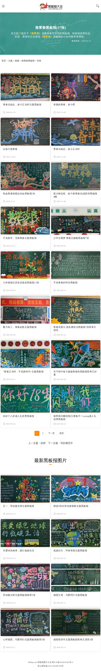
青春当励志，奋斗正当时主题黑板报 (22, 104)
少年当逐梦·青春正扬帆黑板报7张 (71, 238)
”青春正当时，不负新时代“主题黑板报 (23, 371)
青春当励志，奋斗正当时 (66, 149)
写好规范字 (66, 443)
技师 (43, 443)
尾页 (61, 433)
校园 (17, 61)
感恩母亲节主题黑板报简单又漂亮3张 (73, 639)
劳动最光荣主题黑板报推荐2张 (19, 595)
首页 (4, 61)
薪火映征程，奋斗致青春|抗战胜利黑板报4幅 (75, 195)
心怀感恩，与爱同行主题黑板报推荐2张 (24, 639)
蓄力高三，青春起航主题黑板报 (20, 327)
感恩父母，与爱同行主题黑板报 (70, 595)
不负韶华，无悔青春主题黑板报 (20, 238)
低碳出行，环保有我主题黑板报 (70, 550)
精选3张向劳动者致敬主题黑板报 (70, 506)
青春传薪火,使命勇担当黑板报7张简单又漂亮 (74, 328)
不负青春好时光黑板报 (65, 282)
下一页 (51, 433)
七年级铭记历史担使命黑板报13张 (21, 282)
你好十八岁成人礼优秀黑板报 (18, 416)
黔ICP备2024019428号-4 (62, 662)
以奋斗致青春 (10, 149)
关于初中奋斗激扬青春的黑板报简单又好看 (75, 373)
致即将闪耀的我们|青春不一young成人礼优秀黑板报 (74, 417)
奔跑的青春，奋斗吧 (64, 104)
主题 (10, 61)
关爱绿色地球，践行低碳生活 (18, 550)
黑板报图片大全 (50, 6)
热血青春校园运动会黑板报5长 (19, 193)
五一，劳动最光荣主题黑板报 (18, 506)
